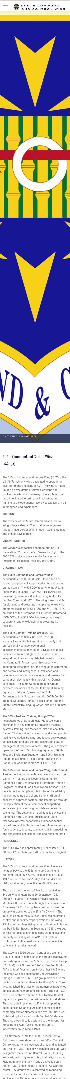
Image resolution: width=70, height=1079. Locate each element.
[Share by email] (13, 464)
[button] (5, 7)
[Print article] (6, 464)
